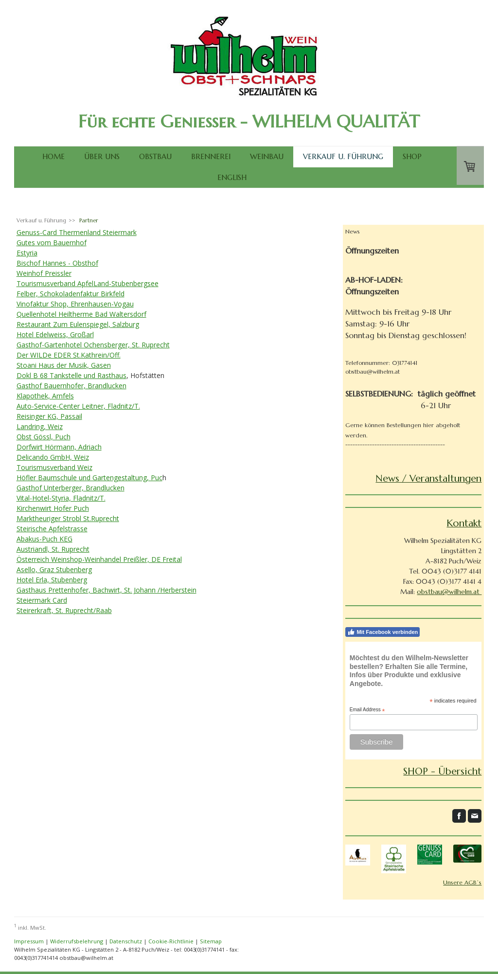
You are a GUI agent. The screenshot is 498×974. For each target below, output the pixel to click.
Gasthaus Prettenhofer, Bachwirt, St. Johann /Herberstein (106, 590)
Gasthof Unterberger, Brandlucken (70, 487)
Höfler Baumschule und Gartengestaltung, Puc (89, 477)
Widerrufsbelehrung (76, 941)
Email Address (367, 710)
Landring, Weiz (40, 426)
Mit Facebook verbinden (382, 632)
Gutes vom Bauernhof (52, 242)
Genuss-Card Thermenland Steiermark (77, 232)
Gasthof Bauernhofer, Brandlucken (71, 385)
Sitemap (211, 941)
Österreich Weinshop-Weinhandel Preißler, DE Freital (99, 559)
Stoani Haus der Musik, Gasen (64, 365)
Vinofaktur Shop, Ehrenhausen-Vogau (75, 303)
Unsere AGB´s (462, 882)
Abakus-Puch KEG (44, 538)
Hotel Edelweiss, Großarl (55, 334)
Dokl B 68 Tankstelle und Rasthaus (71, 375)
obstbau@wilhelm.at (449, 591)
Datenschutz (125, 941)
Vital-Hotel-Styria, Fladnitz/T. (61, 498)
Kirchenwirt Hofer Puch (53, 508)
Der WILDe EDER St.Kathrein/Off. (69, 355)
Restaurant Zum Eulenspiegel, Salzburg (78, 324)
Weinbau (267, 156)
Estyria (27, 252)
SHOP (412, 156)
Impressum (29, 941)
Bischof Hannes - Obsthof (57, 263)
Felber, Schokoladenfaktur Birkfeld (70, 293)
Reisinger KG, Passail (49, 416)
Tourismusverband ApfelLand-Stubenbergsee (88, 283)
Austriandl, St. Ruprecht (53, 549)
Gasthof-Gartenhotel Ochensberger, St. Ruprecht (93, 344)
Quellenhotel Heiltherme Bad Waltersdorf (81, 314)
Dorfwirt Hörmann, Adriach (59, 446)
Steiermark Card (42, 600)
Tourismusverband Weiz (54, 467)
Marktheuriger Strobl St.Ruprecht (68, 518)
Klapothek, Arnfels (45, 395)
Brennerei (211, 156)
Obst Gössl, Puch (44, 436)
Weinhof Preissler (44, 273)
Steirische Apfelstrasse (52, 528)
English (232, 177)
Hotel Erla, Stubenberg (52, 579)
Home (53, 156)
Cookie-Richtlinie (171, 941)
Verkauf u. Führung (343, 156)
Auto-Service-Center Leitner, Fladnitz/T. (78, 406)
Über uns (102, 156)
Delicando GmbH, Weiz (53, 457)
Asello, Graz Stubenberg (54, 569)
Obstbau (155, 156)
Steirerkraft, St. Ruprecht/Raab (64, 610)
